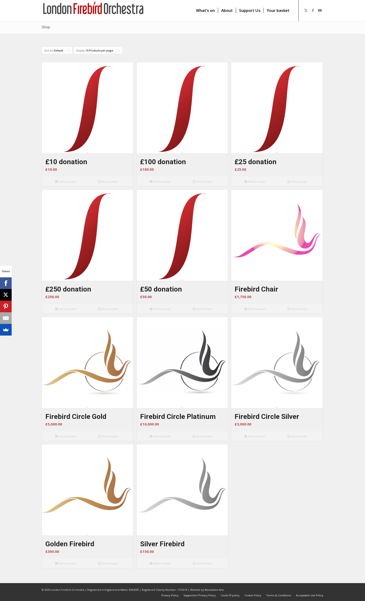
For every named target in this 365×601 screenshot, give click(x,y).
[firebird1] (93, 10)
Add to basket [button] (65, 182)
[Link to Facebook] (312, 10)
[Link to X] (305, 10)
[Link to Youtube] (319, 10)
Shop (46, 27)
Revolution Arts (214, 589)
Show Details (108, 182)
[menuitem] (205, 10)
